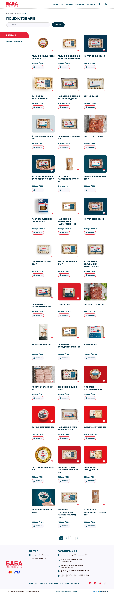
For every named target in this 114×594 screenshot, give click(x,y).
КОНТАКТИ (75, 583)
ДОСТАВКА (53, 583)
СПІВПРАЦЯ (64, 583)
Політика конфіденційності (63, 591)
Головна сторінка (13, 13)
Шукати (58, 25)
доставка (79, 4)
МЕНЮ (30, 583)
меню (55, 4)
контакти (91, 4)
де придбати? (67, 4)
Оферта (75, 591)
